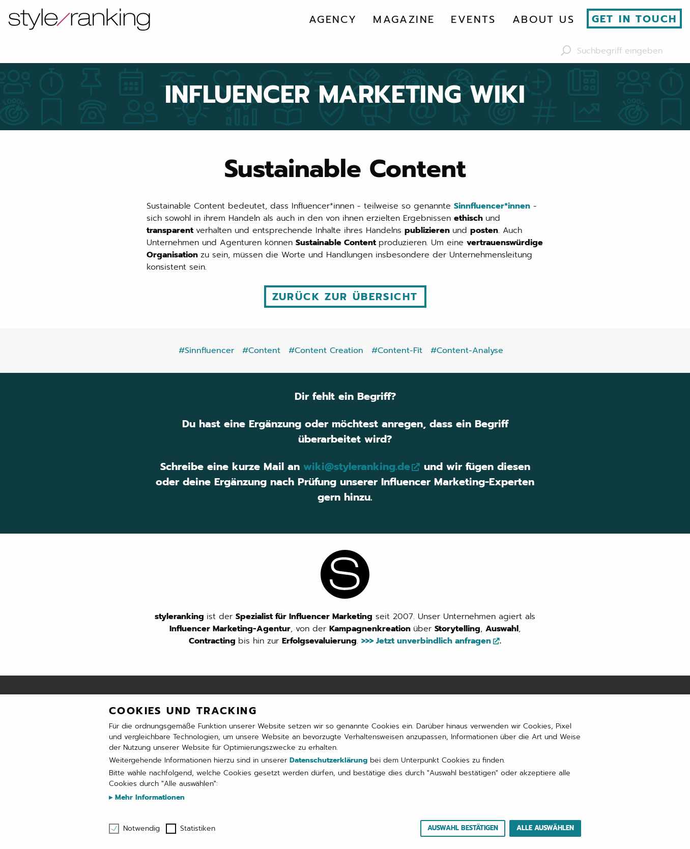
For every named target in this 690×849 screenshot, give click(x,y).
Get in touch (634, 18)
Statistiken (197, 828)
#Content (261, 350)
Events (473, 19)
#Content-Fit (396, 350)
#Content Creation (326, 350)
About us (543, 19)
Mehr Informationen (148, 797)
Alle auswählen (545, 828)
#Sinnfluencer (206, 350)
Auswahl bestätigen (462, 828)
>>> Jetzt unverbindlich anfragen (426, 641)
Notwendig (141, 828)
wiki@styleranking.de (356, 467)
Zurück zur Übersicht (345, 296)
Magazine (404, 19)
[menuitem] (333, 19)
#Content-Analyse (466, 350)
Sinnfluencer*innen (492, 206)
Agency (333, 19)
